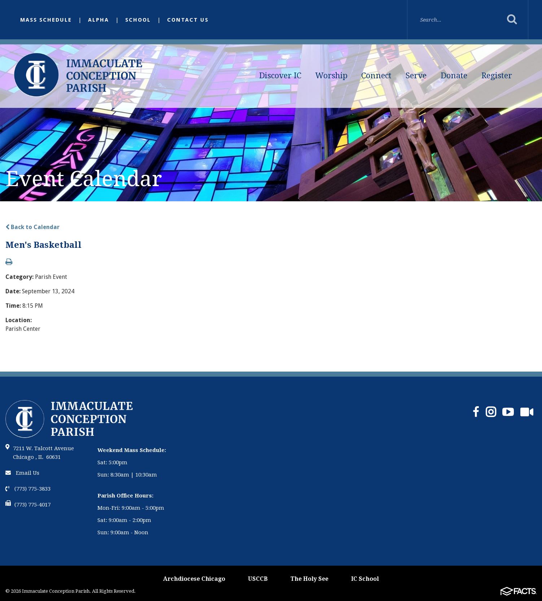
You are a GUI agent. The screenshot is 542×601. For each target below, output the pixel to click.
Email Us (22, 473)
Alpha (98, 20)
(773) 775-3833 (28, 489)
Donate (454, 75)
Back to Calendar (32, 227)
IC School (365, 578)
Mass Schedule (46, 20)
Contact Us (188, 20)
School (138, 20)
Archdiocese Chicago (194, 578)
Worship (331, 75)
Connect (376, 75)
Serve (416, 75)
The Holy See (309, 578)
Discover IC (280, 75)
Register (496, 75)
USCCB (258, 578)
